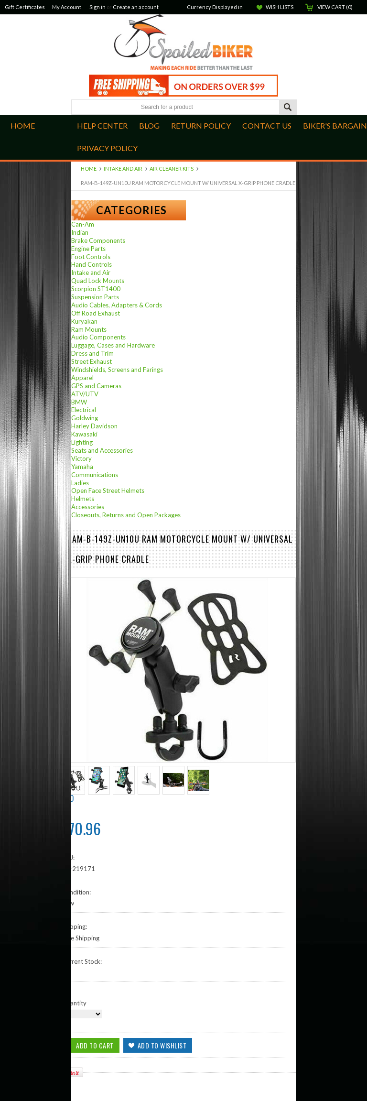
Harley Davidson (94, 426)
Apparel (82, 378)
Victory (81, 458)
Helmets (82, 498)
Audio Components (98, 337)
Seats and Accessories (102, 450)
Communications (94, 475)
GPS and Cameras (96, 386)
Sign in (97, 7)
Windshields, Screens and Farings (117, 369)
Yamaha (82, 466)
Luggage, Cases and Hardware (113, 345)
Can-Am (82, 224)
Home (89, 168)
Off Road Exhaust (95, 313)
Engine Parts (88, 248)
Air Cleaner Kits (172, 168)
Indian (79, 232)
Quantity (74, 1003)
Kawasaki (84, 434)
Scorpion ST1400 (95, 289)
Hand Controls (91, 264)
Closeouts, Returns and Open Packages (126, 515)
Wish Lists (279, 7)
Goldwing (84, 418)
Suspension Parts (95, 297)
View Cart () (335, 7)
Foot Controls (90, 257)
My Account (66, 7)
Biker (183, 43)
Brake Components (98, 240)
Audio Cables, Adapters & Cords (116, 305)
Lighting (82, 442)
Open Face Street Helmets (107, 490)
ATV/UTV (84, 394)
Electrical (83, 410)
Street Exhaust (91, 361)
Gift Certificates (25, 7)
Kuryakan (84, 321)
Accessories (87, 507)
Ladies (80, 483)
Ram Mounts (89, 329)
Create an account (136, 7)
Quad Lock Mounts (97, 280)
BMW (79, 402)
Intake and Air (123, 168)
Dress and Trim (92, 353)
